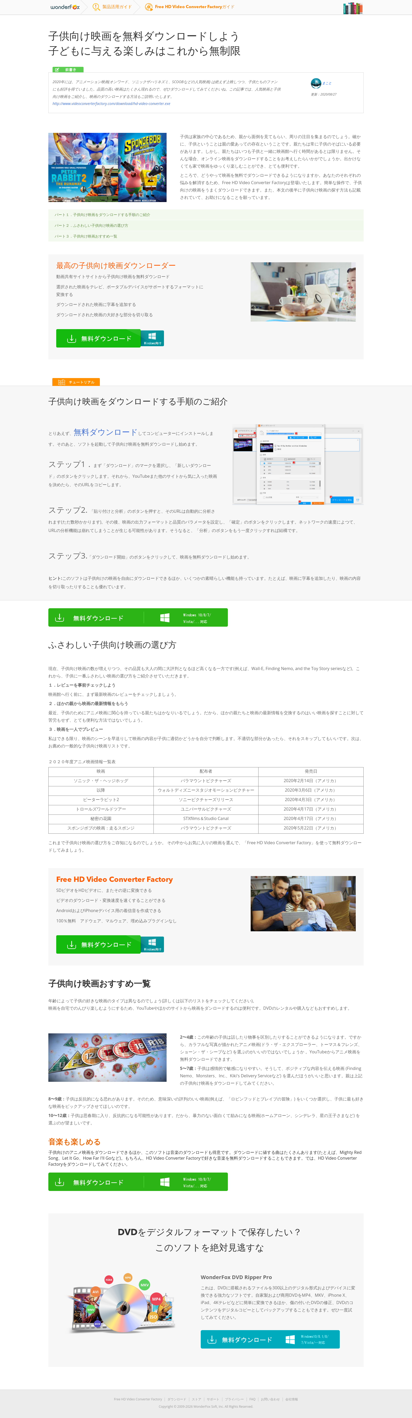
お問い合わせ (270, 1399)
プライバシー (234, 1399)
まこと (327, 83)
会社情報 (291, 1399)
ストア (196, 1399)
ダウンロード (176, 1399)
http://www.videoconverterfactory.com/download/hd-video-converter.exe (111, 103)
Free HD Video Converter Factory (138, 1399)
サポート (213, 1399)
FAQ (252, 1399)
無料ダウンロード (106, 431)
